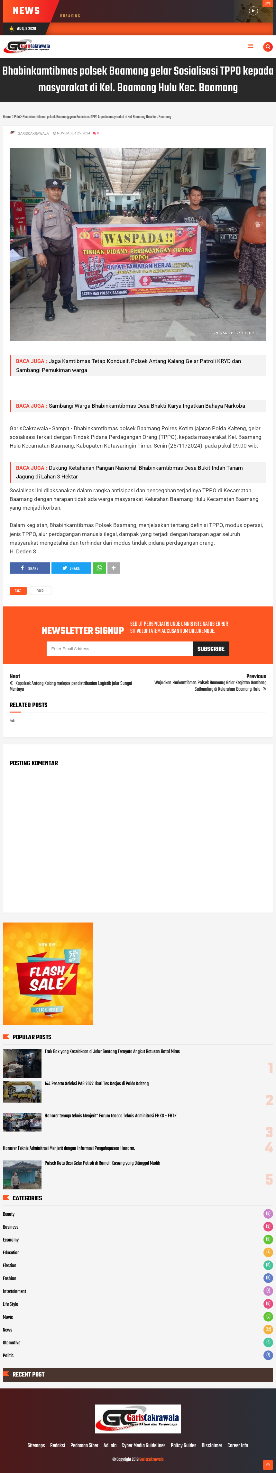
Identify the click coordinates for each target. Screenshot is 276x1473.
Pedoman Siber (84, 1446)
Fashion (9, 1279)
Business (10, 1227)
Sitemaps (36, 1446)
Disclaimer (212, 1446)
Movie (8, 1317)
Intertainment (14, 1291)
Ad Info (110, 1446)
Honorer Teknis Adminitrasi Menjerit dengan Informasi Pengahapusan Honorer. (69, 1148)
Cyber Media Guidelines (144, 1446)
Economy (11, 1240)
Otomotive (11, 1343)
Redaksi (57, 1446)
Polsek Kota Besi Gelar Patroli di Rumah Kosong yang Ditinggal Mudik (102, 1163)
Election (9, 1266)
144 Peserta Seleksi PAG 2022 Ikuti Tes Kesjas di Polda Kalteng (97, 1084)
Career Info (237, 1446)
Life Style (10, 1304)
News (7, 1330)
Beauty (8, 1214)
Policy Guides (184, 1446)
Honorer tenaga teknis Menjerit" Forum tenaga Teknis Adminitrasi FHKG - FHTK (111, 1116)
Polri (40, 591)
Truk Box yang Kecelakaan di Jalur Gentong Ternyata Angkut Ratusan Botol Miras (112, 1052)
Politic (8, 1356)
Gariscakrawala (151, 1459)
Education (11, 1253)
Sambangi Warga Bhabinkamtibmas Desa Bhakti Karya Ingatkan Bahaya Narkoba (147, 406)
